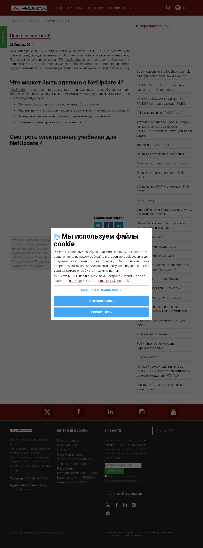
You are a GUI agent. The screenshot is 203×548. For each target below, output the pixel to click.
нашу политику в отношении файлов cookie (100, 281)
